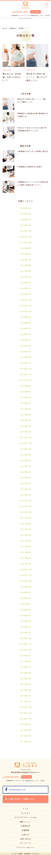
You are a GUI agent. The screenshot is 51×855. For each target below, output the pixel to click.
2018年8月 (25, 730)
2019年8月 (25, 661)
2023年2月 (25, 426)
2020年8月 (25, 592)
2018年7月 (25, 736)
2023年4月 (25, 414)
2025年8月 (25, 254)
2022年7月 (25, 466)
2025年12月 (25, 231)
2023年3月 (25, 420)
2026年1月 (25, 225)
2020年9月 (25, 586)
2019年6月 (25, 673)
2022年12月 (25, 437)
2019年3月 (25, 690)
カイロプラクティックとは (25, 817)
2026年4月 (25, 208)
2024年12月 (25, 300)
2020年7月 (25, 598)
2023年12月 (25, 368)
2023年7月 (25, 397)
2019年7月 (25, 667)
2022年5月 (25, 477)
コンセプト (25, 813)
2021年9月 (25, 518)
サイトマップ (25, 843)
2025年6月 (25, 265)
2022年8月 (25, 460)
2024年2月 (25, 357)
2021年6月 (25, 535)
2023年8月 (25, 391)
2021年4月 (25, 546)
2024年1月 (25, 363)
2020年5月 (25, 609)
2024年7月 (25, 328)
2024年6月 (25, 334)
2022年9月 (25, 454)
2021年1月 (25, 564)
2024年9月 (25, 317)
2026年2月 (25, 219)
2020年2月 (25, 627)
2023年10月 (25, 380)
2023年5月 (25, 409)
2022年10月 (25, 449)
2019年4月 (25, 684)
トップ (25, 809)
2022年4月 (25, 483)
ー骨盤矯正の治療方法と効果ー (30, 167)
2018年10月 (25, 718)
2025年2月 (25, 288)
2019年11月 (25, 644)
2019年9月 (25, 655)
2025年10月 (25, 242)
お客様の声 (25, 826)
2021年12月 (25, 500)
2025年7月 (25, 259)
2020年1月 (25, 632)
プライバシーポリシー (25, 847)
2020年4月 (25, 615)
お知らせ (25, 834)
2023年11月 (25, 374)
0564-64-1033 (21, 12)
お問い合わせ (25, 839)
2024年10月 (25, 311)
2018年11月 (25, 713)
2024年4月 (25, 345)
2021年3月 (25, 552)
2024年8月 (25, 323)
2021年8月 (25, 523)
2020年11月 (25, 575)
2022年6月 (25, 472)
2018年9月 (25, 724)
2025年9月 (25, 248)
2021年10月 (25, 512)
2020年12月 (25, 569)
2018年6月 (25, 741)
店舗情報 (25, 830)
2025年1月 (25, 294)
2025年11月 (25, 236)
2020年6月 (25, 604)
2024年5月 (25, 340)
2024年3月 (25, 351)
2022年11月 (25, 443)
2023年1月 (25, 432)
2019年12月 (25, 638)
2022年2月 (25, 489)
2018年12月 (25, 707)
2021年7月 (25, 529)
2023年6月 (25, 403)
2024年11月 (25, 305)
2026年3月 (25, 214)
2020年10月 (25, 581)
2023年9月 (25, 386)
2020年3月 (25, 621)
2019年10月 (25, 650)
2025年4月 (25, 277)
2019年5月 (25, 678)
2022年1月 (25, 495)
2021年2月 (25, 558)
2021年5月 (25, 541)
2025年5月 (25, 271)
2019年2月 (25, 695)
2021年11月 (25, 506)
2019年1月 (25, 701)
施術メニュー (25, 822)
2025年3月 (25, 282)
